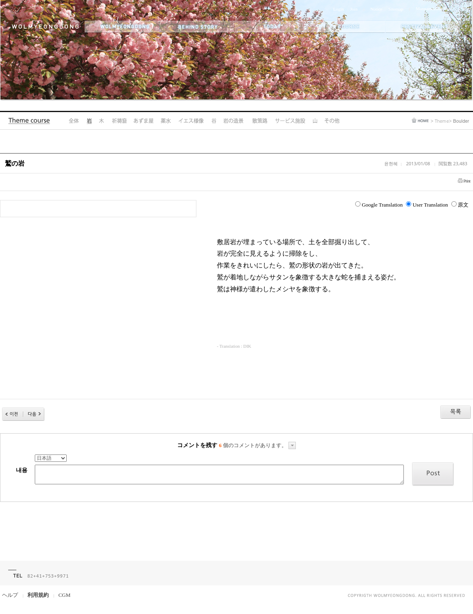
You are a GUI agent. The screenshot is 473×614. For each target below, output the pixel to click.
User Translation (427, 205)
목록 (455, 412)
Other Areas (332, 120)
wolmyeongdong (122, 26)
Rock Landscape (233, 120)
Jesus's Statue (191, 120)
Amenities (290, 120)
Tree (101, 120)
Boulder (89, 120)
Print (467, 180)
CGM (65, 595)
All (73, 120)
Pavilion (143, 120)
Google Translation (379, 205)
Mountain (315, 120)
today (272, 26)
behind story (197, 26)
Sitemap (395, 9)
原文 (459, 205)
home (420, 120)
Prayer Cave (118, 120)
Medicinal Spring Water (166, 120)
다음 (34, 414)
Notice (376, 9)
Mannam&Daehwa (433, 8)
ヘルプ (10, 595)
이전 (12, 414)
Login (338, 9)
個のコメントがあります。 (257, 445)
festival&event (423, 26)
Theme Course (31, 122)
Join (354, 9)
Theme (442, 121)
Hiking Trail (259, 120)
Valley (213, 120)
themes (347, 26)
